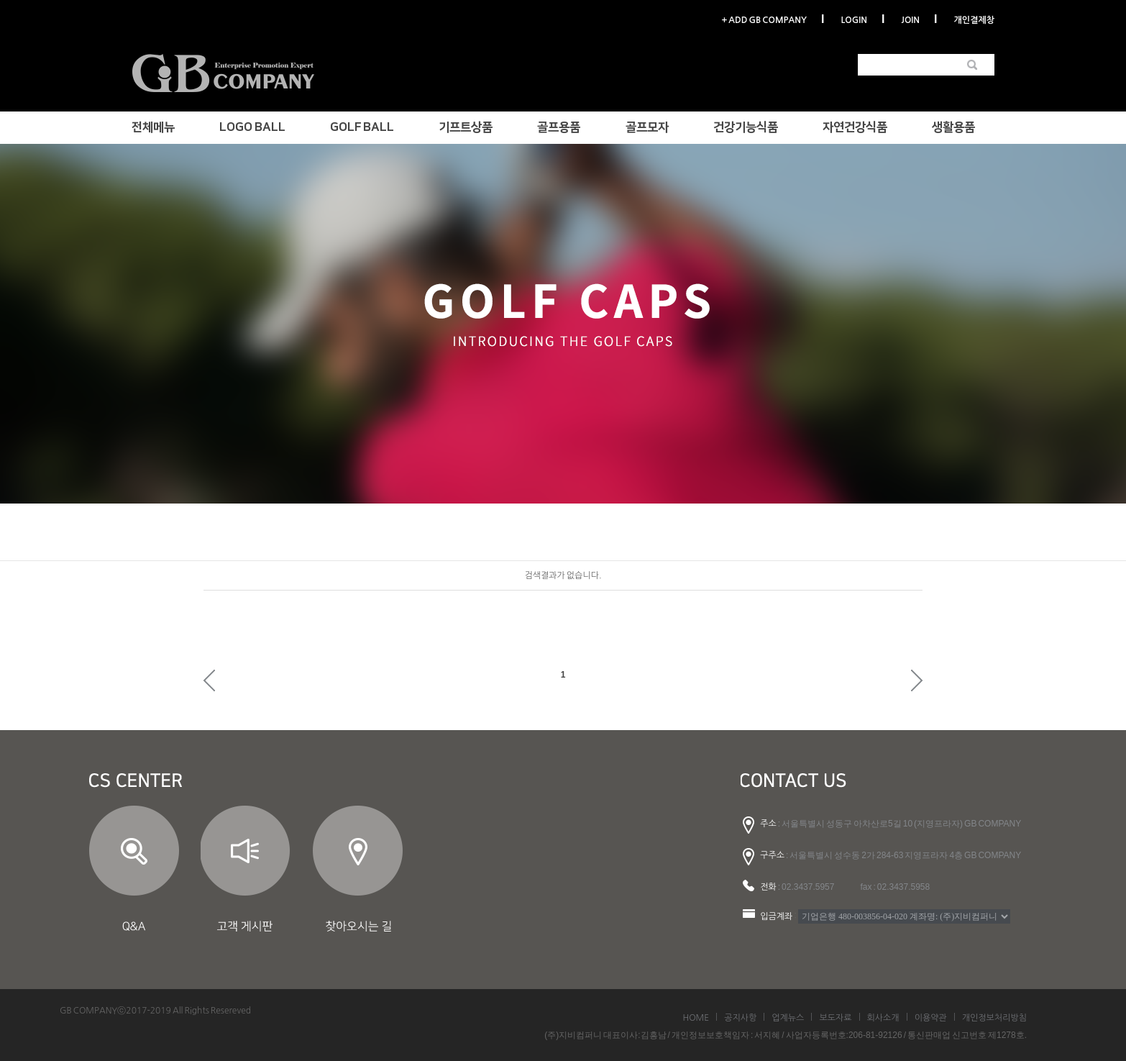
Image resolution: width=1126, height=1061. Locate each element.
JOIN (911, 20)
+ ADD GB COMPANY (763, 20)
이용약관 (931, 1018)
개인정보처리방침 (994, 1018)
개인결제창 (974, 20)
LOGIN (853, 20)
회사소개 (883, 1018)
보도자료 (835, 1018)
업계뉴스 (788, 1018)
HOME (695, 1018)
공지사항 (740, 1018)
